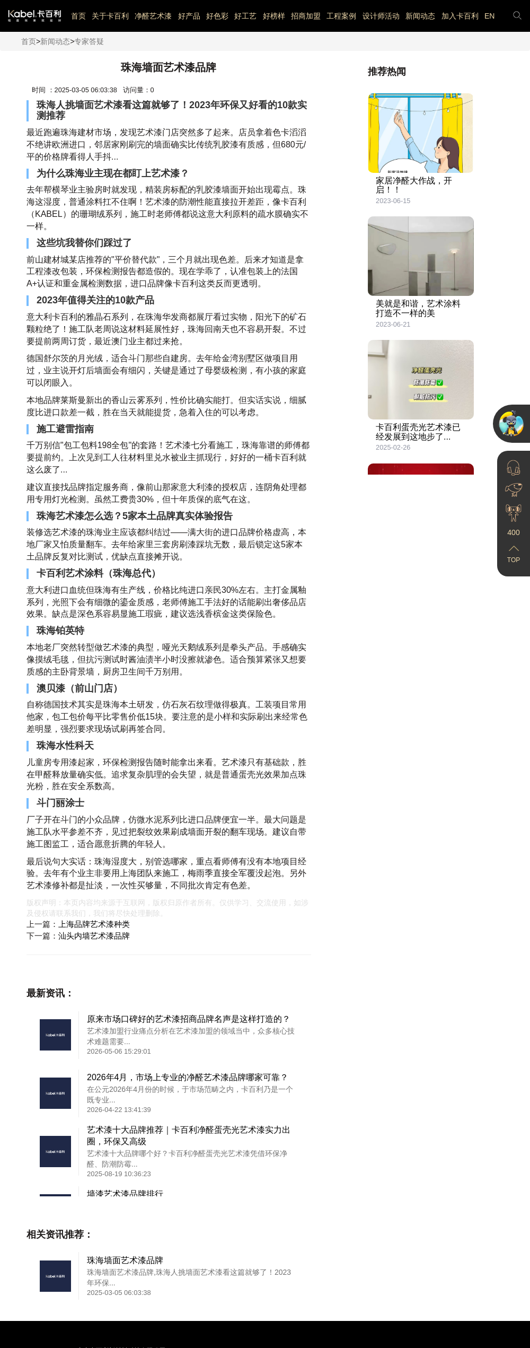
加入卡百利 (460, 16)
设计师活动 (381, 16)
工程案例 (341, 16)
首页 (78, 16)
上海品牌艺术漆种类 (94, 924)
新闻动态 (420, 16)
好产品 (189, 16)
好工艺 (245, 16)
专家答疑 (89, 41)
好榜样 (274, 16)
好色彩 (217, 16)
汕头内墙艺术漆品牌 (94, 935)
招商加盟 (306, 16)
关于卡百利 (110, 16)
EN (489, 16)
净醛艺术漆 (153, 16)
